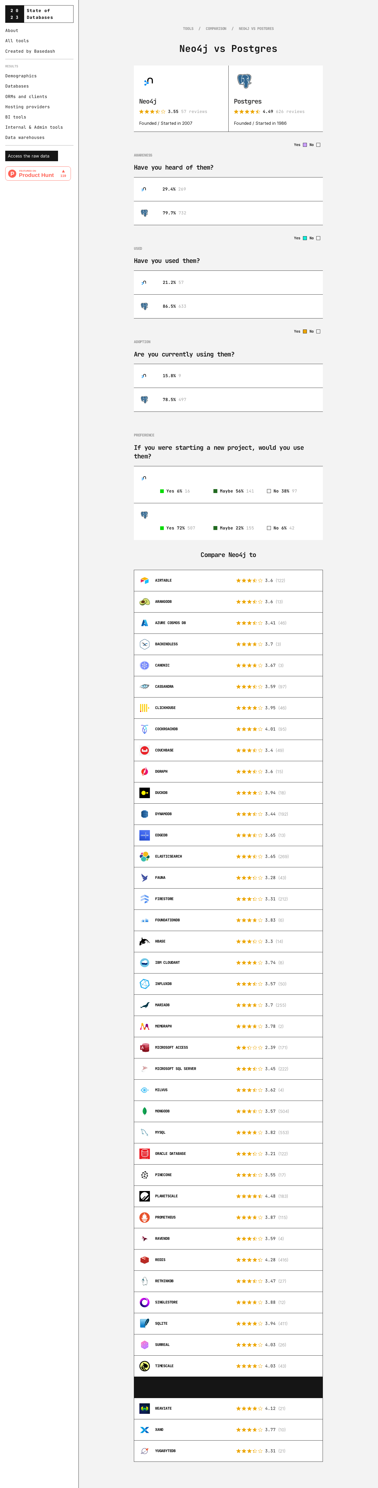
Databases (17, 86)
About (11, 30)
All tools (17, 41)
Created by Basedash (30, 51)
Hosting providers (27, 107)
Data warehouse (23, 137)
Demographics (21, 76)
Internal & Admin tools (34, 127)
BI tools (15, 117)
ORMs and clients (26, 96)
